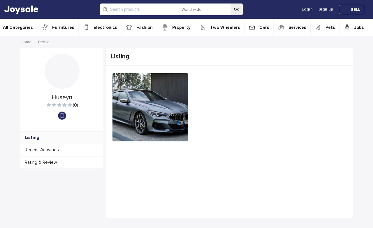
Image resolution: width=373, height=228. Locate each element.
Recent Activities (42, 150)
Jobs (359, 27)
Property (181, 27)
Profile (44, 41)
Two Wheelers (225, 27)
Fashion (144, 27)
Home (26, 41)
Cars (264, 27)
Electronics (105, 27)
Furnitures (63, 27)
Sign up (326, 9)
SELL (355, 9)
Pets (330, 27)
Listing (32, 137)
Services (297, 27)
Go (237, 9)
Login (307, 9)
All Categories (18, 27)
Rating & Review (41, 162)
